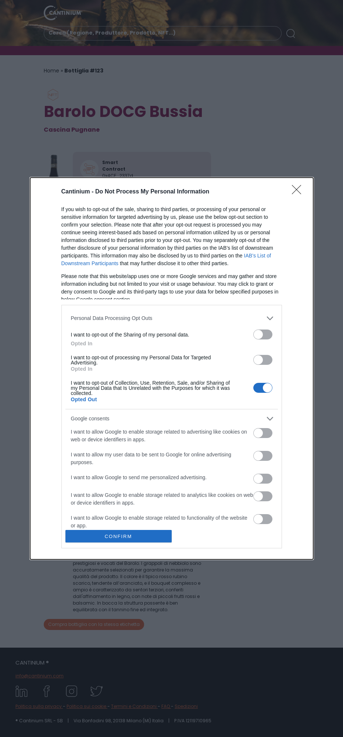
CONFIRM (118, 536)
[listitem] (171, 318)
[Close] (299, 192)
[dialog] (171, 368)
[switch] (262, 334)
